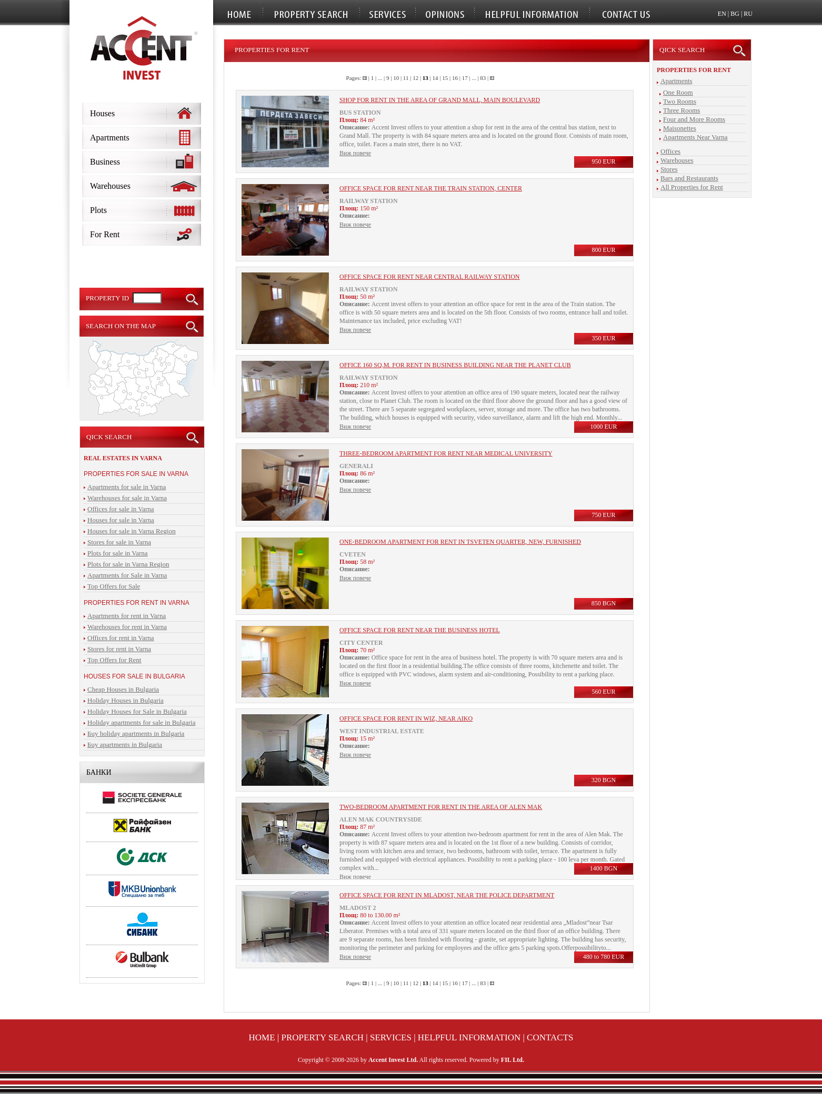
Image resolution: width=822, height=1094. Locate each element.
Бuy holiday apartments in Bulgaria (135, 733)
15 (445, 78)
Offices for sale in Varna (120, 509)
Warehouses (110, 185)
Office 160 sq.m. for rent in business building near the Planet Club (455, 365)
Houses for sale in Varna (120, 520)
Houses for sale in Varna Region (131, 531)
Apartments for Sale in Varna (127, 575)
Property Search (323, 1037)
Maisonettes (679, 128)
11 (406, 78)
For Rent (104, 234)
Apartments (109, 137)
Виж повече (355, 153)
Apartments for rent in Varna (126, 616)
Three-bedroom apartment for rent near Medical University (446, 453)
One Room (678, 92)
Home (262, 1037)
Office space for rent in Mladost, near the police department (446, 895)
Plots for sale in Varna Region (128, 564)
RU (748, 13)
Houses (102, 113)
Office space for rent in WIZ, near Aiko (406, 718)
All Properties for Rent (691, 187)
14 (435, 78)
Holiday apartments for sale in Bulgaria (141, 722)
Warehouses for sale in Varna (127, 498)
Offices (670, 151)
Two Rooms (679, 101)
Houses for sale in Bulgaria (134, 676)
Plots (98, 210)
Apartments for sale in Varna (126, 487)
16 (455, 78)
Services (391, 1037)
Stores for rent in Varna (119, 649)
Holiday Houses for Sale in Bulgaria (137, 711)
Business (105, 161)
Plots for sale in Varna (117, 553)
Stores (669, 169)
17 (465, 78)
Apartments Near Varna (695, 137)
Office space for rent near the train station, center (430, 188)
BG (734, 13)
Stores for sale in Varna (119, 542)
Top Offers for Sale (113, 586)
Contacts (550, 1037)
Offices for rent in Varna (120, 638)
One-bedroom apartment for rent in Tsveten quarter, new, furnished (460, 541)
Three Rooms (681, 110)
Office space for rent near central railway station (429, 276)
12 (415, 78)
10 (396, 78)
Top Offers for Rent (114, 660)
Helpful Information (469, 1037)
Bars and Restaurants (689, 178)
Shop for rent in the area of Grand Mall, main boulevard (439, 100)
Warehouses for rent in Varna (127, 627)
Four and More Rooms (694, 119)
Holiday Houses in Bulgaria (125, 700)
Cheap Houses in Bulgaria (123, 689)
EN (722, 13)
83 (483, 78)
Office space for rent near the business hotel (419, 630)
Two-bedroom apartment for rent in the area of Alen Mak (440, 807)
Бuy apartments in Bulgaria (124, 744)
